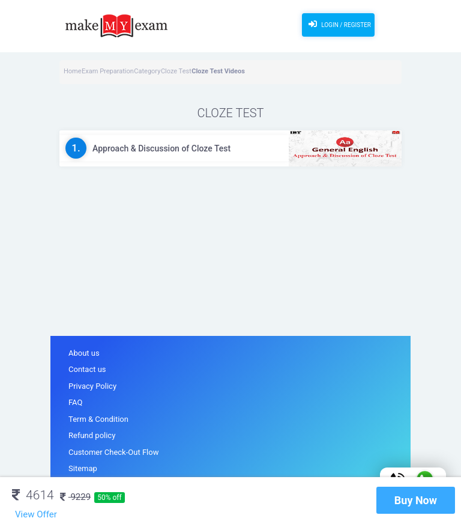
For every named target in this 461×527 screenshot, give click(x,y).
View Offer (36, 514)
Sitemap (82, 468)
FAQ (75, 402)
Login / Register (338, 24)
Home (73, 71)
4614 (33, 495)
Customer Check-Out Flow (113, 452)
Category (147, 71)
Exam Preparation (108, 71)
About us (84, 353)
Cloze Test (176, 71)
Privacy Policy (92, 386)
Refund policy (91, 435)
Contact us (87, 369)
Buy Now (415, 500)
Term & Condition (98, 419)
